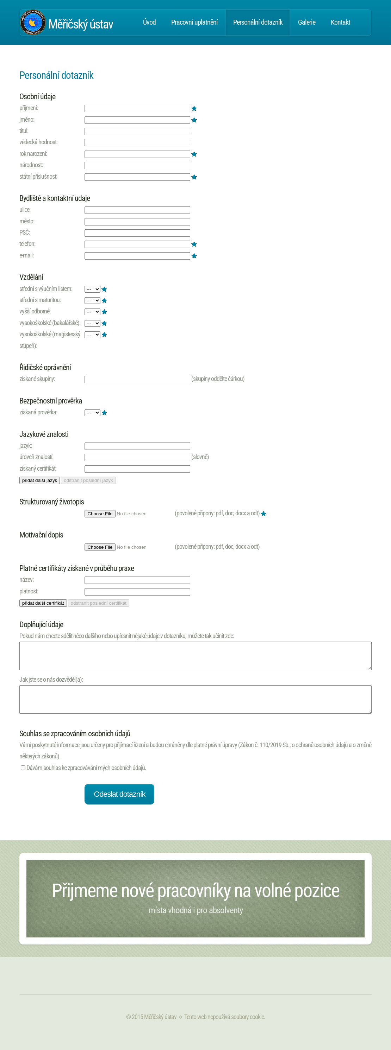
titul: (23, 130)
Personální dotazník (258, 22)
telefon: (27, 243)
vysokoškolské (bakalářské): (49, 322)
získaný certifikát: (37, 468)
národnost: (31, 164)
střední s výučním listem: (45, 288)
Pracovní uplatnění (194, 22)
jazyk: (25, 445)
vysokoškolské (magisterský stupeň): (49, 339)
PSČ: (24, 232)
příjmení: (28, 108)
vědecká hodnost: (38, 142)
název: (26, 579)
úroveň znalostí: (36, 456)
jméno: (26, 119)
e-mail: (26, 255)
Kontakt (340, 22)
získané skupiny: (37, 378)
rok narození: (33, 153)
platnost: (28, 591)
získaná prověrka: (38, 412)
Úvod (149, 22)
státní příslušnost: (38, 176)
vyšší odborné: (34, 311)
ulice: (24, 209)
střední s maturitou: (40, 300)
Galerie (306, 22)
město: (26, 221)
